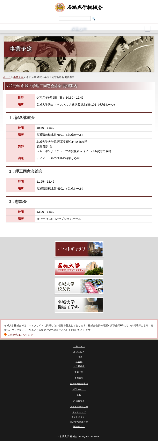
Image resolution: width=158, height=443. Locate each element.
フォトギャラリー (79, 406)
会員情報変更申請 (79, 383)
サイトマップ (79, 412)
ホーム (6, 77)
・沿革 (79, 357)
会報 (79, 395)
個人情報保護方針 (79, 422)
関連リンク (79, 426)
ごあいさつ (79, 346)
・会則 (79, 361)
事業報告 (79, 378)
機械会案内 (79, 352)
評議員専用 (79, 401)
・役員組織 (79, 366)
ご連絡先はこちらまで (20, 334)
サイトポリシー (79, 417)
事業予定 (18, 77)
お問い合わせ (79, 389)
